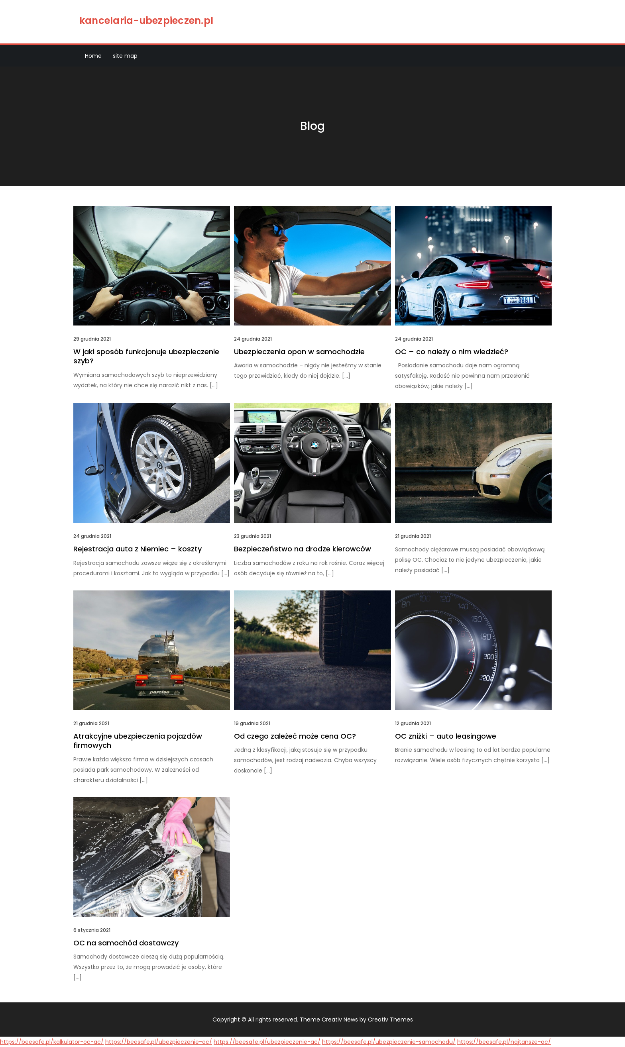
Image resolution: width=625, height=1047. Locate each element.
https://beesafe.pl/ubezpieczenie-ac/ (267, 1042)
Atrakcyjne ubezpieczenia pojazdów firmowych (137, 740)
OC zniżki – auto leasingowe (445, 736)
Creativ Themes (390, 1019)
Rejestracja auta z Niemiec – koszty (137, 549)
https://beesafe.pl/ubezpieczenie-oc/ (158, 1042)
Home (93, 56)
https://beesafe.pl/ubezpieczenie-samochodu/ (389, 1042)
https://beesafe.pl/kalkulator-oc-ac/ (52, 1042)
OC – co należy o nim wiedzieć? (451, 352)
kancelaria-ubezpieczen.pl (146, 20)
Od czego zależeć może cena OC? (295, 736)
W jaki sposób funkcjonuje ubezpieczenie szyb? (146, 356)
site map (125, 56)
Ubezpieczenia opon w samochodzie (299, 352)
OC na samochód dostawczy (126, 943)
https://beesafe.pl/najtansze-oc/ (504, 1042)
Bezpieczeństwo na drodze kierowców (302, 549)
